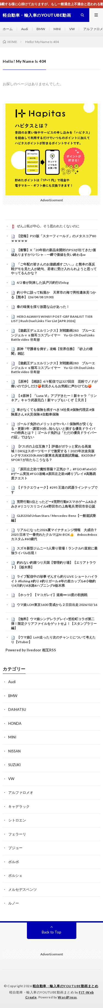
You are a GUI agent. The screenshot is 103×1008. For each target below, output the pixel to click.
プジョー (15, 848)
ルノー (13, 903)
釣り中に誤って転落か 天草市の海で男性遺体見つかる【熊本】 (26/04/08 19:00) (53, 294)
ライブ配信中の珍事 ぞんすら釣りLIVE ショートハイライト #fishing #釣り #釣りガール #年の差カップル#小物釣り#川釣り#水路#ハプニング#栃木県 (54, 581)
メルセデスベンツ (22, 889)
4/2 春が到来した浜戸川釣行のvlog (43, 282)
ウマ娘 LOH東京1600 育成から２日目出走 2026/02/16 (57, 605)
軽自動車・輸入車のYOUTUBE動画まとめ (65, 986)
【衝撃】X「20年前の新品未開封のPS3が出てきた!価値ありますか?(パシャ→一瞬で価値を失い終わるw (53, 252)
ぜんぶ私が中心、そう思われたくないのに (48, 226)
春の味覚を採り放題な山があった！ (43, 307)
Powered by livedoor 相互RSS (30, 650)
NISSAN (14, 751)
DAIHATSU (17, 709)
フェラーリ (17, 834)
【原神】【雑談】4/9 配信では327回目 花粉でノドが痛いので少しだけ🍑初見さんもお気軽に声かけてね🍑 (54, 383)
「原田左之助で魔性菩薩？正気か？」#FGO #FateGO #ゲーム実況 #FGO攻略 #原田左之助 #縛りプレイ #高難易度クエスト (53, 473)
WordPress (67, 997)
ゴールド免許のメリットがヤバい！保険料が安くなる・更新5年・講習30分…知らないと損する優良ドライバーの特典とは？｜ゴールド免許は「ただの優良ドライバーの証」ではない (54, 430)
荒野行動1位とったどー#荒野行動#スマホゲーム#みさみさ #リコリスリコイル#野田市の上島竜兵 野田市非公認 (54, 504)
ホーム (8, 29)
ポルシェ (15, 875)
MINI (57, 29)
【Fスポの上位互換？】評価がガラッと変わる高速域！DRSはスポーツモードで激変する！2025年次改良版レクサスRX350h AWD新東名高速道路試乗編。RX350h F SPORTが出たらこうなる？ (53, 453)
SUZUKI (14, 765)
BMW (41, 29)
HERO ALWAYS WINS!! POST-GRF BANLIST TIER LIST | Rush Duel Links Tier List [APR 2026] (52, 318)
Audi (24, 29)
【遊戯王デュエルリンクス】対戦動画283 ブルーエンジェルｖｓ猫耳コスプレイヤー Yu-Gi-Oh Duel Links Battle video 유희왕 (54, 335)
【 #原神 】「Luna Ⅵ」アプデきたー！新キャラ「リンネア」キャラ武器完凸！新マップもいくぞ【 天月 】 (54, 398)
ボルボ (13, 862)
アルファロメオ (20, 792)
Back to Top (51, 932)
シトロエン (17, 820)
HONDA (14, 723)
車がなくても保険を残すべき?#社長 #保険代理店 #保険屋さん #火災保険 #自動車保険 (52, 412)
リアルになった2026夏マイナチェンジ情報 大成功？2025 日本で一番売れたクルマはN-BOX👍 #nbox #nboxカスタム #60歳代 (54, 534)
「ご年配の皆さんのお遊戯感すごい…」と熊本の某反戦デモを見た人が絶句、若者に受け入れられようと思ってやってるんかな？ (54, 268)
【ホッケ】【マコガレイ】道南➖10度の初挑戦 (52, 595)
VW (72, 29)
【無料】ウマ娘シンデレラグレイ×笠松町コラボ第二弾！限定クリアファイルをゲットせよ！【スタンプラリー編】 (54, 623)
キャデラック (19, 806)
